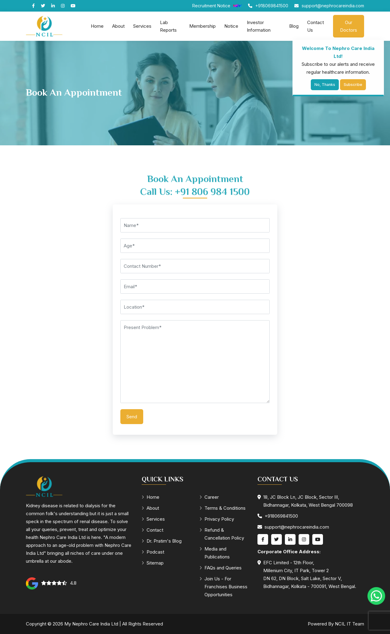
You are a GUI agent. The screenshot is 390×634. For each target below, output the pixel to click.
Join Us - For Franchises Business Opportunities (223, 586)
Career (209, 497)
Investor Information (259, 26)
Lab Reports (168, 26)
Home (97, 26)
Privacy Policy (217, 519)
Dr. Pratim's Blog (162, 541)
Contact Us (315, 26)
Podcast (153, 552)
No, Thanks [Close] (324, 84)
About (118, 26)
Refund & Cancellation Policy (222, 534)
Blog (294, 26)
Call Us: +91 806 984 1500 (195, 198)
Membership (202, 26)
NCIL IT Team (349, 624)
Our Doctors (348, 26)
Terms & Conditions (223, 508)
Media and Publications (215, 553)
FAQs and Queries (221, 568)
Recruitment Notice (217, 5)
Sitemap (153, 563)
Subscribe (353, 84)
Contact (152, 530)
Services (142, 26)
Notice (231, 26)
